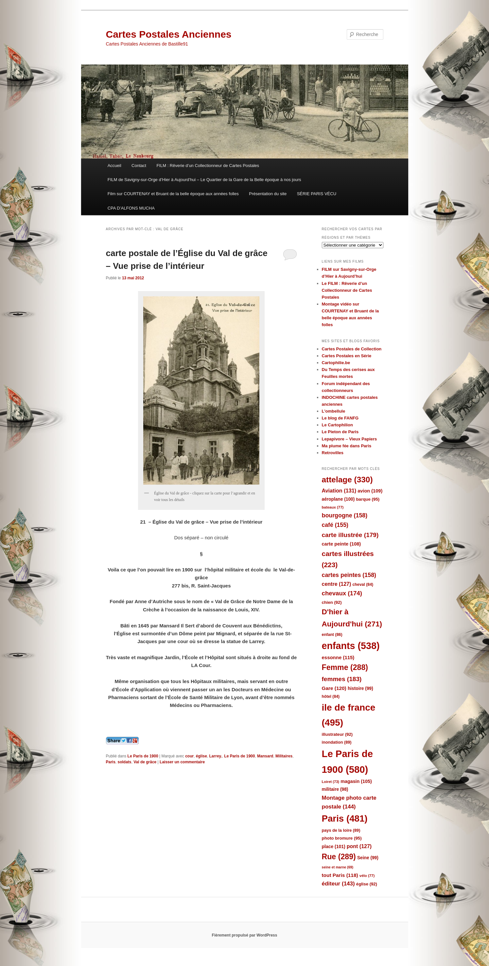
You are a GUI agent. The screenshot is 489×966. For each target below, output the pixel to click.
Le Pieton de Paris (340, 431)
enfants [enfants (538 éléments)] (351, 646)
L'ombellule (333, 411)
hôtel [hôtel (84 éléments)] (331, 696)
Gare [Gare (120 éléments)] (334, 688)
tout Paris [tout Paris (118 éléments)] (340, 875)
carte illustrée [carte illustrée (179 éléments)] (350, 534)
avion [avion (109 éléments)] (370, 490)
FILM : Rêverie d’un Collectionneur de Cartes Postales (207, 165)
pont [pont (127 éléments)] (359, 846)
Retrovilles (332, 452)
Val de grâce (144, 762)
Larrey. (215, 756)
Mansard (265, 756)
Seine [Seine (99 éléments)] (367, 857)
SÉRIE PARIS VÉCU (316, 193)
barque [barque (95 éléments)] (367, 499)
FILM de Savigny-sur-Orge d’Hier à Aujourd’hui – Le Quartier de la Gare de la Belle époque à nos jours (204, 179)
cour (189, 756)
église (201, 756)
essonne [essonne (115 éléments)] (338, 657)
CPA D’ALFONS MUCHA (131, 208)
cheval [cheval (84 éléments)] (363, 584)
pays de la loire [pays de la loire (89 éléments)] (341, 830)
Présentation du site (268, 193)
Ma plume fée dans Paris (347, 445)
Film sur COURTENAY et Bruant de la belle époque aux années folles (173, 193)
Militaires (283, 756)
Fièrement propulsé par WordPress (244, 935)
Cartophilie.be (336, 362)
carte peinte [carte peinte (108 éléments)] (341, 544)
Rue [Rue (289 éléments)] (339, 856)
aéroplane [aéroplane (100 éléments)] (338, 499)
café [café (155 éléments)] (335, 525)
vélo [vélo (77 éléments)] (367, 876)
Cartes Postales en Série (347, 355)
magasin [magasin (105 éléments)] (356, 781)
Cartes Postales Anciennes (169, 34)
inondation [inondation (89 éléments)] (337, 742)
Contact (138, 165)
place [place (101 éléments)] (333, 846)
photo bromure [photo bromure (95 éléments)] (342, 838)
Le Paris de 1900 (143, 756)
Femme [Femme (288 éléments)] (345, 667)
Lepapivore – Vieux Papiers (349, 439)
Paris (110, 762)
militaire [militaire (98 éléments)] (335, 789)
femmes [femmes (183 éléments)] (342, 679)
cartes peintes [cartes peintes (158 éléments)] (349, 575)
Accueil (114, 165)
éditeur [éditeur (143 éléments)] (338, 884)
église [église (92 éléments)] (366, 884)
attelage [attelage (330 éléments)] (347, 479)
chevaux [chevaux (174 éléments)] (342, 593)
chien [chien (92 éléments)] (332, 602)
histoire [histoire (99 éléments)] (360, 688)
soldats (124, 762)
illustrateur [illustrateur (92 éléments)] (337, 734)
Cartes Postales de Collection (352, 348)
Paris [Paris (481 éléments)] (345, 818)
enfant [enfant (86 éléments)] (332, 634)
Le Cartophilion (337, 424)
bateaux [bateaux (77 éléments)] (333, 507)
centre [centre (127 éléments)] (336, 584)
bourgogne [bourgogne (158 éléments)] (345, 515)
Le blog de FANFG (340, 418)
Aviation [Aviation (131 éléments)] (339, 490)
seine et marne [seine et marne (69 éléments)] (338, 867)
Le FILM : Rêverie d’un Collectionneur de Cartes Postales (347, 290)
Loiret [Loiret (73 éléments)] (330, 782)
